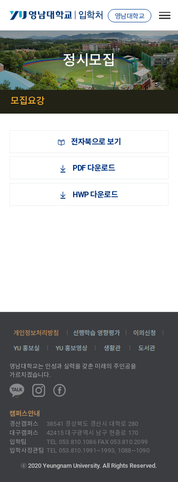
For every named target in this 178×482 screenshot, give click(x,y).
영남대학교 (130, 16)
